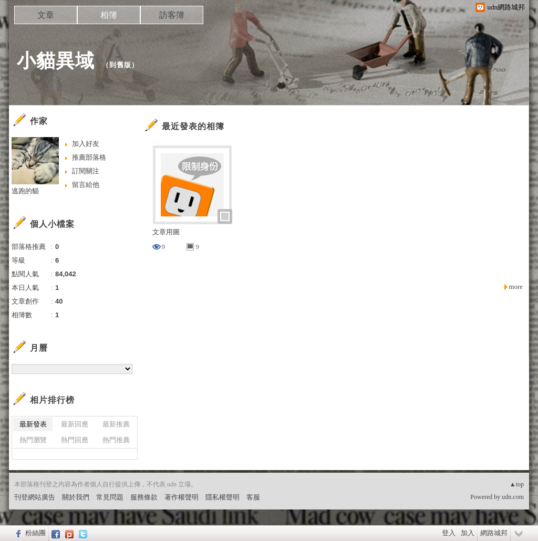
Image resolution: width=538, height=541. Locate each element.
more (516, 286)
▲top (517, 484)
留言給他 (85, 185)
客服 (253, 497)
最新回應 (74, 424)
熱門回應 (74, 440)
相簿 (108, 15)
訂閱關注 (85, 171)
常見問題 (109, 497)
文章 (45, 15)
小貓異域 (56, 60)
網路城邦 (494, 533)
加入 (467, 533)
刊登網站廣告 (34, 497)
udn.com (513, 497)
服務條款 (144, 497)
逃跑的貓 (25, 191)
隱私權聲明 (222, 497)
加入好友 (85, 144)
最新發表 (33, 424)
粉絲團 (35, 533)
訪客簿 (171, 15)
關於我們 (75, 497)
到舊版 (120, 65)
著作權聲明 (181, 497)
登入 (449, 533)
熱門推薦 (116, 440)
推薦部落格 (89, 157)
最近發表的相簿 (193, 126)
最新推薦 (116, 424)
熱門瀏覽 (33, 440)
